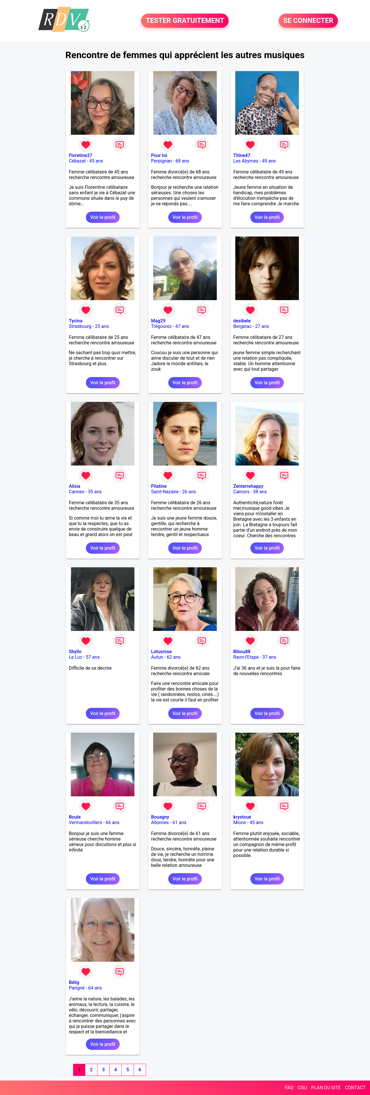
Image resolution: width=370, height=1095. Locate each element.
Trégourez (161, 326)
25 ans (102, 326)
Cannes (76, 491)
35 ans (95, 491)
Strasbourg (80, 326)
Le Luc (75, 657)
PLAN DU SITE (326, 1087)
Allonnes (160, 822)
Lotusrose (161, 651)
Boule (75, 817)
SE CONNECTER (308, 21)
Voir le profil (102, 217)
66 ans (113, 822)
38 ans (260, 491)
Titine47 (241, 155)
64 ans (95, 988)
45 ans (96, 161)
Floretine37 (80, 155)
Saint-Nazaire (165, 491)
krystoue (242, 817)
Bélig (74, 982)
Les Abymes (245, 161)
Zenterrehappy (248, 486)
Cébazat (77, 161)
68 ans (182, 161)
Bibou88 (241, 651)
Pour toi (159, 155)
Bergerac (242, 326)
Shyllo (75, 651)
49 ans (269, 161)
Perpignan (161, 161)
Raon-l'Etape (246, 657)
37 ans (269, 657)
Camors (241, 491)
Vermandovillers (85, 822)
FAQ (289, 1087)
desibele (242, 321)
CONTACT (355, 1087)
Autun (157, 657)
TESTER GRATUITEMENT (185, 21)
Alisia (74, 486)
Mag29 (158, 321)
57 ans (93, 657)
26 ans (189, 491)
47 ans (182, 326)
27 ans (262, 326)
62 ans (174, 657)
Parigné (76, 988)
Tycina (75, 321)
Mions (239, 822)
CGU (302, 1087)
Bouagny (160, 817)
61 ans (179, 822)
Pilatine (159, 486)
